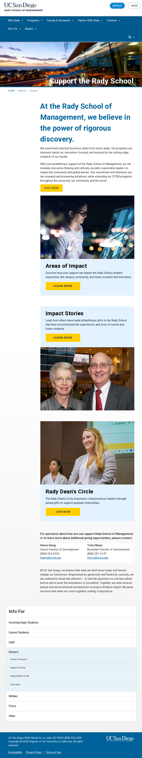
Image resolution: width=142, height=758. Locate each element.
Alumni (30, 28)
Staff (12, 642)
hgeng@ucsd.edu (50, 557)
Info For (14, 28)
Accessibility (15, 752)
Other (12, 716)
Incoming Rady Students (23, 622)
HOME (11, 90)
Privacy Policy (34, 752)
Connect (113, 20)
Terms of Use (53, 752)
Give (134, 5)
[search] (131, 37)
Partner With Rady (90, 20)
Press (12, 706)
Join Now (63, 511)
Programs (35, 20)
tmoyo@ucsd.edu (97, 557)
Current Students (19, 632)
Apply (117, 5)
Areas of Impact (18, 659)
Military (13, 696)
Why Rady (15, 20)
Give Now (15, 684)
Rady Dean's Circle (19, 675)
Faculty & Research (60, 20)
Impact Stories (18, 667)
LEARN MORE (62, 286)
